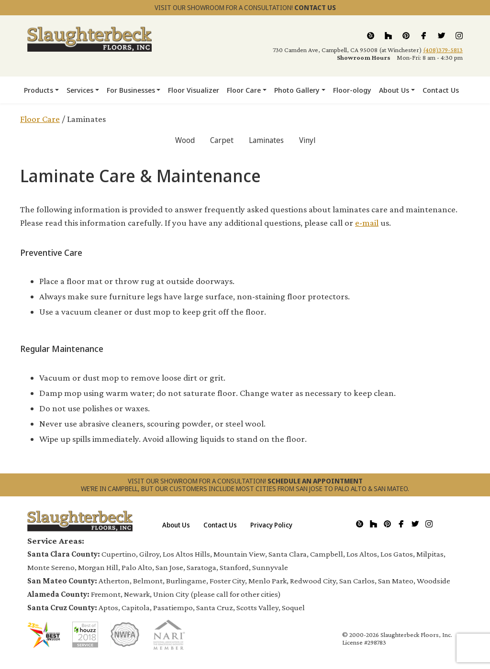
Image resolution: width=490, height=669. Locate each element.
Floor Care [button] (244, 90)
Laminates (266, 140)
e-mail (367, 223)
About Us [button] (394, 90)
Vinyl (307, 140)
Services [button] (80, 90)
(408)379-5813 (443, 50)
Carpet (222, 140)
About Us (176, 524)
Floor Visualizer (193, 90)
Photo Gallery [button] (297, 90)
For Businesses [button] (131, 90)
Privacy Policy (271, 524)
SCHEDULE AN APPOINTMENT (315, 480)
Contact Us (441, 90)
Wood (185, 140)
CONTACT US (315, 7)
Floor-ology (352, 90)
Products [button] (38, 90)
